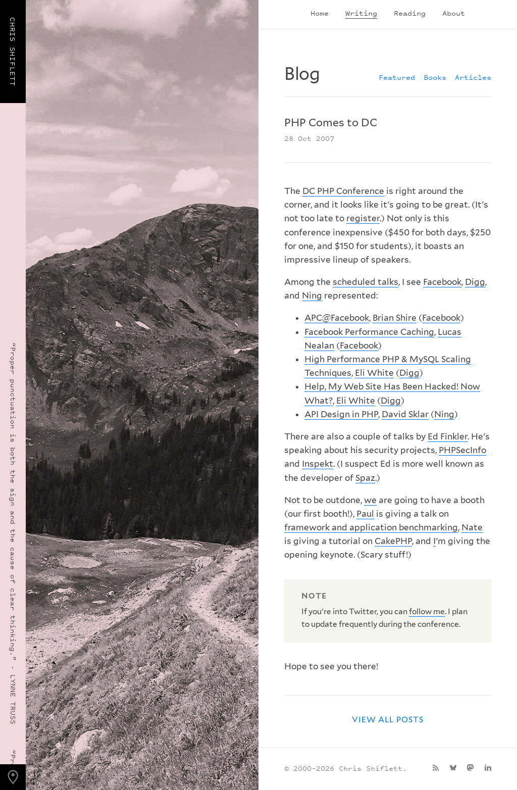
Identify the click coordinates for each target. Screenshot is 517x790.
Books (435, 77)
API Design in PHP (341, 414)
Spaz (365, 478)
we (370, 500)
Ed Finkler (448, 436)
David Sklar (405, 414)
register (363, 218)
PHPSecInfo (462, 450)
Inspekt (317, 464)
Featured (397, 77)
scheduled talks (365, 282)
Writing (361, 13)
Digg (475, 282)
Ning (312, 295)
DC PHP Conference (343, 191)
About (453, 13)
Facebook (442, 282)
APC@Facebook (336, 318)
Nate (472, 527)
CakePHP (393, 541)
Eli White (374, 373)
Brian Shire (395, 318)
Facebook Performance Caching (369, 332)
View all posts (388, 719)
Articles (473, 77)
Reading (410, 13)
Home (320, 13)
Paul (365, 514)
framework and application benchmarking (371, 527)
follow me (427, 611)
